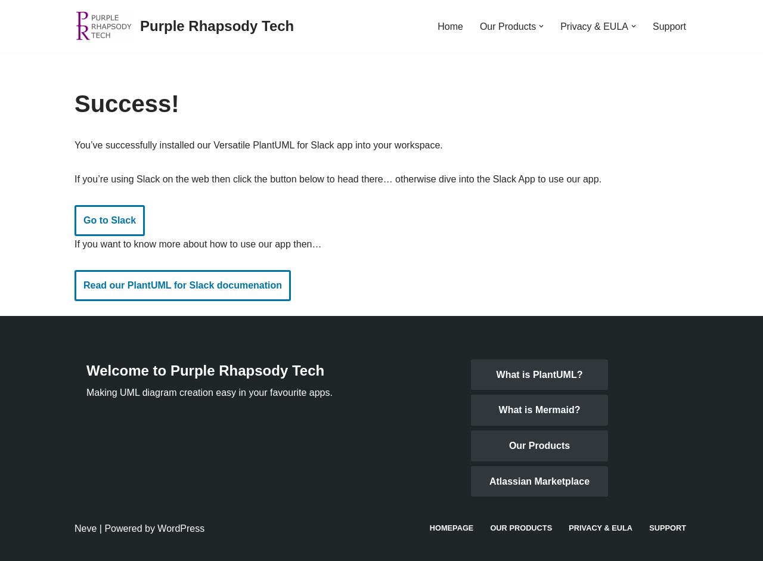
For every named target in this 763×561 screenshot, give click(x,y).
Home (450, 26)
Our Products (539, 446)
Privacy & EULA (600, 527)
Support (669, 26)
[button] (541, 26)
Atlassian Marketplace (539, 481)
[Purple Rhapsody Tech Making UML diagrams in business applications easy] (184, 26)
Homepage (452, 527)
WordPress (180, 528)
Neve (86, 528)
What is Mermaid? (540, 410)
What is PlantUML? (540, 375)
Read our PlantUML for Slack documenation (182, 285)
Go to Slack (109, 220)
